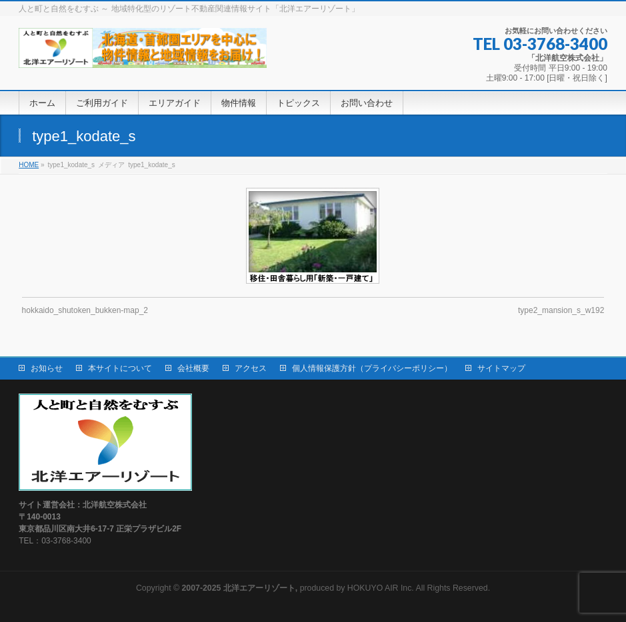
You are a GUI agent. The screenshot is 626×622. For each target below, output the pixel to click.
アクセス (251, 368)
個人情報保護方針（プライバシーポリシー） (372, 368)
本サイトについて (120, 368)
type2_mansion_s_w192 (561, 310)
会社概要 (193, 368)
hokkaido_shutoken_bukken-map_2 (85, 310)
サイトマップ (501, 368)
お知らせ (47, 368)
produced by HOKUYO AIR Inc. (298, 588)
